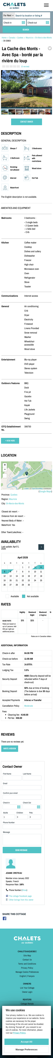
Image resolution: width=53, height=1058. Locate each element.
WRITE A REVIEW (9, 748)
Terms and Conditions (27, 963)
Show (24, 890)
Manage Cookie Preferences (27, 971)
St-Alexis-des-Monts (15, 503)
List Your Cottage (27, 987)
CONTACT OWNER (26, 122)
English (23, 976)
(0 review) (25, 66)
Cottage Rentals (27, 1003)
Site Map (27, 955)
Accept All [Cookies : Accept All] (26, 1041)
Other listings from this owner (21, 899)
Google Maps (45, 491)
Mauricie (13, 499)
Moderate (28, 705)
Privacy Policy (27, 967)
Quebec (13, 494)
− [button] (5, 469)
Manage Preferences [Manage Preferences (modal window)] (27, 1049)
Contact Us (27, 959)
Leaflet (26, 488)
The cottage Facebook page (20, 896)
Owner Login (27, 991)
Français (31, 976)
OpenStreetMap (37, 488)
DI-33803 (7, 40)
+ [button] (5, 465)
